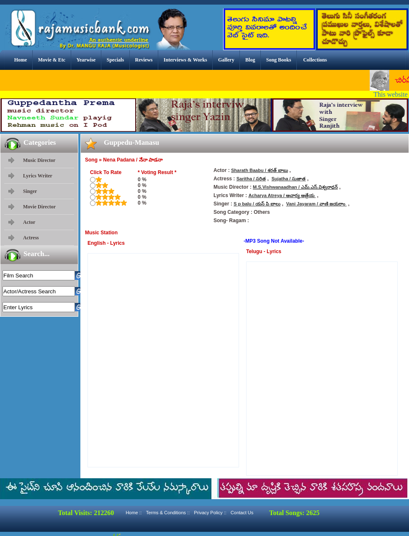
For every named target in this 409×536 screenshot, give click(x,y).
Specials (115, 60)
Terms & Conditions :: (168, 512)
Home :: (134, 512)
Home (20, 60)
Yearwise (85, 60)
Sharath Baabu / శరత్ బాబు (259, 170)
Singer (30, 191)
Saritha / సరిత (251, 178)
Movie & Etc (51, 60)
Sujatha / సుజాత (289, 178)
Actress (31, 238)
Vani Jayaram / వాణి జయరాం (316, 203)
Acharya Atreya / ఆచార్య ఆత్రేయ (282, 195)
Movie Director (39, 207)
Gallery (226, 60)
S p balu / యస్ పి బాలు (257, 203)
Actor (29, 222)
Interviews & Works (185, 60)
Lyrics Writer (37, 176)
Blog (250, 60)
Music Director (39, 160)
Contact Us (242, 512)
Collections (315, 60)
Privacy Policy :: (210, 512)
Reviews (143, 60)
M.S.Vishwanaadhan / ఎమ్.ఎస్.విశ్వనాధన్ (295, 187)
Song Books (278, 60)
